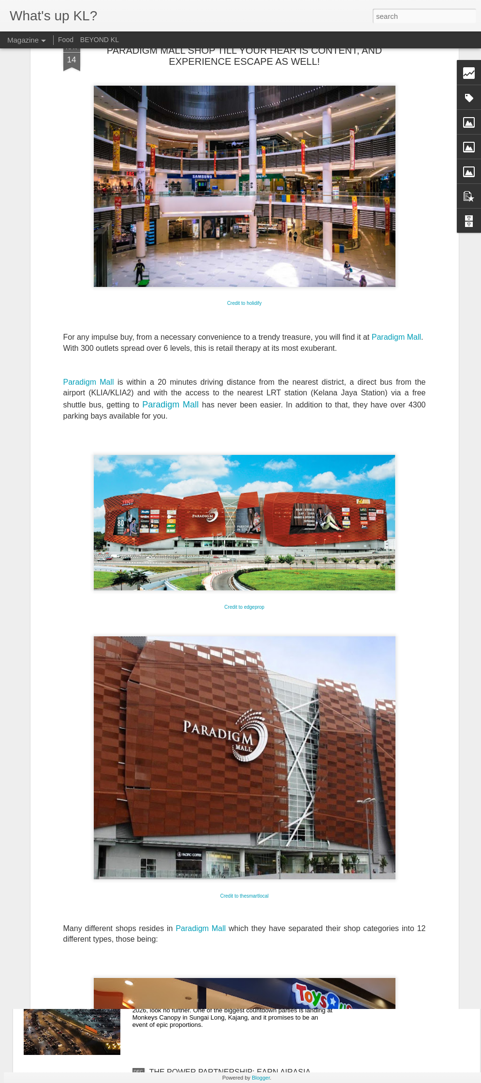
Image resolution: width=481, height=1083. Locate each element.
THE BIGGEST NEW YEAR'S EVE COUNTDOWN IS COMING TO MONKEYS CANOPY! (241, 966)
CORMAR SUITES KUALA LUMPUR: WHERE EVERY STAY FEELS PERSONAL (229, 856)
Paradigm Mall (396, 223)
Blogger (261, 1078)
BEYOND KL (99, 40)
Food (65, 40)
